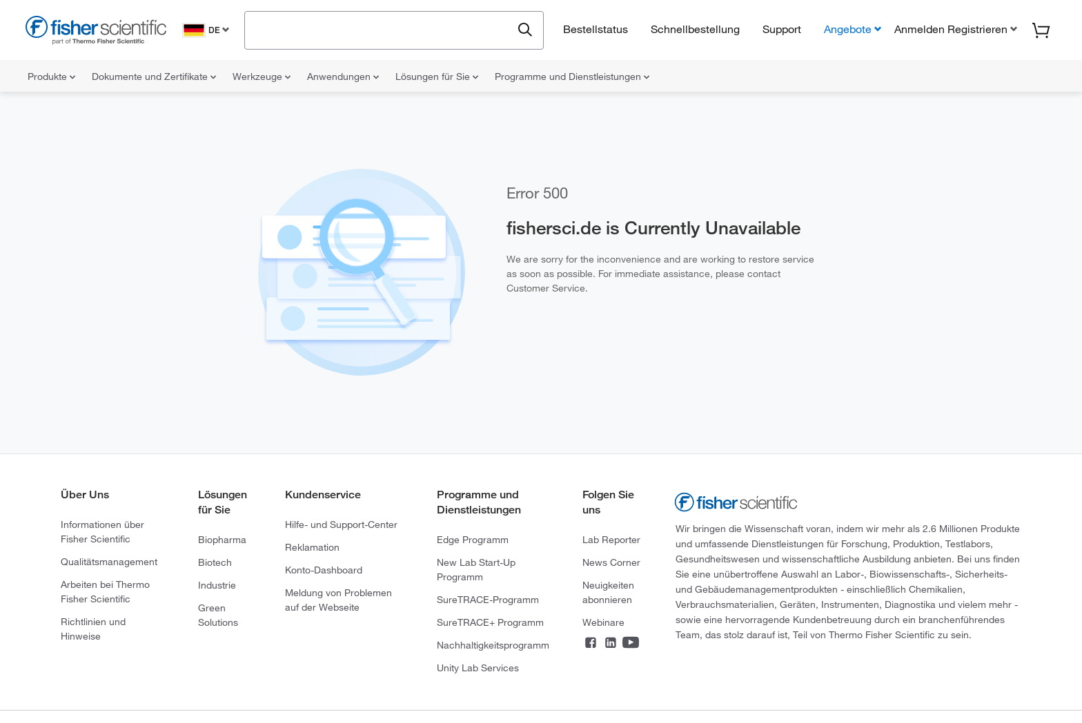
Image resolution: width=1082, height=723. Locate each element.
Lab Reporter (611, 539)
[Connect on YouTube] (630, 643)
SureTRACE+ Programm (490, 622)
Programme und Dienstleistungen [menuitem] (572, 76)
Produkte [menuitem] (51, 76)
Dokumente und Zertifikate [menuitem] (154, 76)
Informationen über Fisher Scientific (102, 531)
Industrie (217, 585)
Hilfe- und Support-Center (341, 524)
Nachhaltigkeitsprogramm (493, 645)
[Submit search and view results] (525, 30)
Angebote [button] (848, 29)
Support (782, 29)
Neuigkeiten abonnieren (608, 592)
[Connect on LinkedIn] (610, 643)
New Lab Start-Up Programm (476, 569)
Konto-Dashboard (323, 570)
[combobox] (382, 29)
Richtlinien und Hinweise (93, 628)
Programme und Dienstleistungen (479, 502)
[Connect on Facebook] (590, 643)
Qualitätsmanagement (109, 562)
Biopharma (222, 539)
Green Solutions (218, 615)
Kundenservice (323, 494)
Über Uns (85, 494)
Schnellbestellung (695, 29)
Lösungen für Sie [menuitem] (436, 76)
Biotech (215, 562)
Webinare (603, 622)
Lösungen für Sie (222, 502)
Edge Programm (473, 539)
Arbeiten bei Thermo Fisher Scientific (105, 591)
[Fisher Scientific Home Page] (96, 32)
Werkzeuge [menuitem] (262, 76)
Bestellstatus (595, 29)
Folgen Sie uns (608, 502)
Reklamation (312, 547)
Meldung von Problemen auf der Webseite (338, 600)
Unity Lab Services (478, 668)
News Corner (611, 562)
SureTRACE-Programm (488, 599)
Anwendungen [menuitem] (343, 76)
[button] (954, 29)
